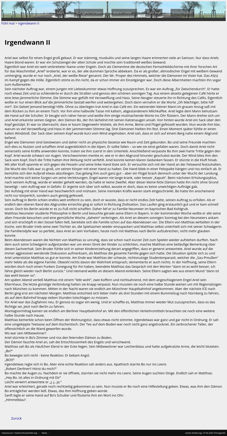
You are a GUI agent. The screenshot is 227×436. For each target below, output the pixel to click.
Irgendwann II (28, 23)
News (44, 432)
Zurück (16, 418)
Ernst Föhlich (183, 13)
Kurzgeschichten (89, 13)
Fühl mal (154, 13)
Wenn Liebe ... (124, 13)
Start (60, 13)
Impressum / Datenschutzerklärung (19, 432)
